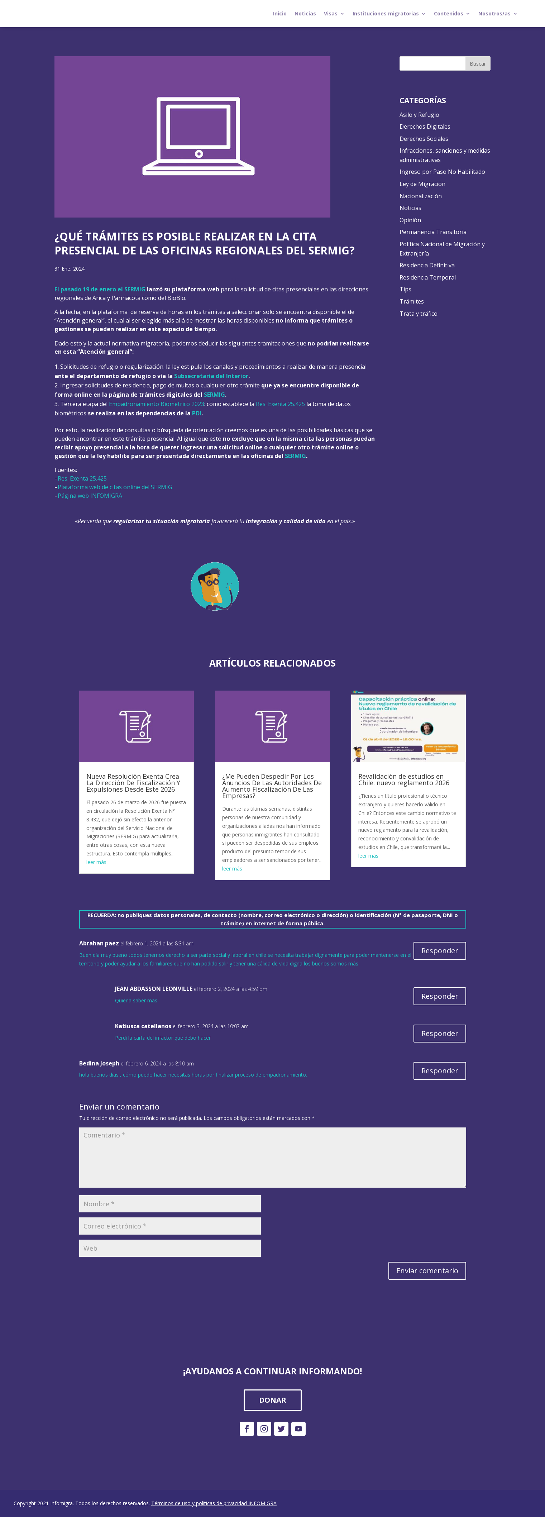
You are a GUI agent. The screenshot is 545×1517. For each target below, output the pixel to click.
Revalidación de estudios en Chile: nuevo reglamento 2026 (403, 779)
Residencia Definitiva (427, 265)
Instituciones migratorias (386, 13)
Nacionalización (421, 196)
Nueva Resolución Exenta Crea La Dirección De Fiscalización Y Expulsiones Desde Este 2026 (133, 782)
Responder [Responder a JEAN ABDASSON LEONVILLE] (439, 996)
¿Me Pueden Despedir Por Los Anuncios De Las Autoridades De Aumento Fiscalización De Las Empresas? (272, 786)
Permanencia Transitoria (433, 232)
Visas (331, 13)
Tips (405, 289)
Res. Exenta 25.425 (280, 404)
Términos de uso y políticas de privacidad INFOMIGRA (214, 1503)
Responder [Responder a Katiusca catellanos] (439, 1033)
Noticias (305, 13)
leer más (96, 862)
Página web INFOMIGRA (90, 496)
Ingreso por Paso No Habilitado (442, 172)
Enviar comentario (427, 1270)
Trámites (412, 301)
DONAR (272, 1400)
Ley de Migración (422, 184)
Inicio (280, 13)
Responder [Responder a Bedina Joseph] (439, 1070)
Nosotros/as (494, 13)
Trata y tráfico (419, 314)
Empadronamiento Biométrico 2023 (156, 404)
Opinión (410, 220)
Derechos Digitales (425, 126)
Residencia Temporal (428, 277)
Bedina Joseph (99, 1063)
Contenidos (448, 13)
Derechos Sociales (424, 139)
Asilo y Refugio (419, 115)
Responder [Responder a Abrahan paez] (439, 950)
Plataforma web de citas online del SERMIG (115, 487)
